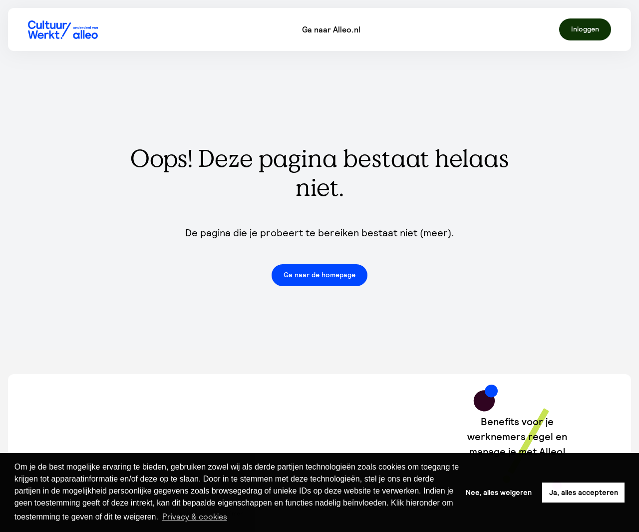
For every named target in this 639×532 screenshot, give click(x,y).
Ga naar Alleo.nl (331, 29)
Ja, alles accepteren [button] (583, 493)
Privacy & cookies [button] (194, 516)
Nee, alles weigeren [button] (499, 493)
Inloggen (585, 29)
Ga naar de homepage (319, 275)
